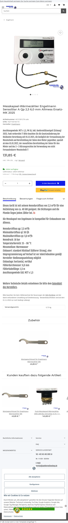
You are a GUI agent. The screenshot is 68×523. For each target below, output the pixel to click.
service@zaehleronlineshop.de (46, 466)
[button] (55, 5)
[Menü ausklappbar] (3, 6)
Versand (21, 160)
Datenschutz (18, 516)
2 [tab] (32, 94)
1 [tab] (30, 94)
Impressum (8, 516)
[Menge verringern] (5, 183)
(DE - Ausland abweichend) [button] (27, 174)
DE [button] (48, 5)
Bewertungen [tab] (26, 199)
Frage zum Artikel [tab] (44, 199)
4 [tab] (37, 94)
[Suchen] (63, 10)
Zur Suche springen (28, 1)
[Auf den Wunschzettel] (60, 32)
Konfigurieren (34, 484)
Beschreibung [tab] (9, 199)
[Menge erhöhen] (29, 183)
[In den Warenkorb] (4, 26)
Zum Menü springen (44, 1)
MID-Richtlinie (50, 295)
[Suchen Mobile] (31, 10)
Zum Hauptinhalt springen (10, 1)
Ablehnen (34, 491)
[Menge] (17, 183)
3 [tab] (35, 94)
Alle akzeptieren (34, 477)
